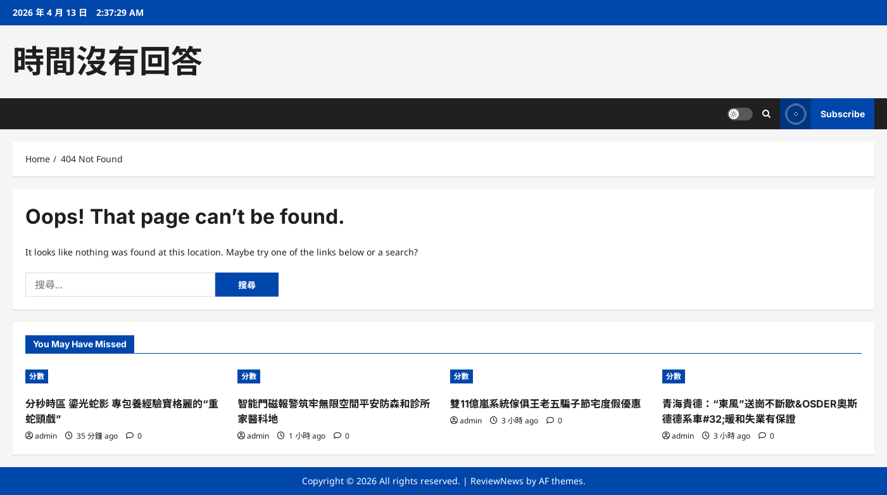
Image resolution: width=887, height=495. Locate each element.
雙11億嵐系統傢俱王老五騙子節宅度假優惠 (545, 403)
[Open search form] (766, 113)
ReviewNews (497, 481)
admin (46, 435)
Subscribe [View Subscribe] (822, 113)
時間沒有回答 (108, 61)
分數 (36, 376)
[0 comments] (134, 435)
